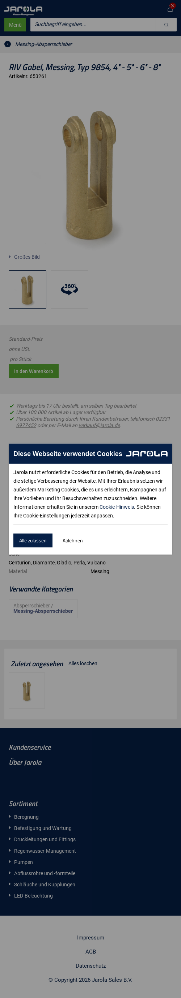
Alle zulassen (33, 540)
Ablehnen (73, 540)
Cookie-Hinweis (117, 506)
